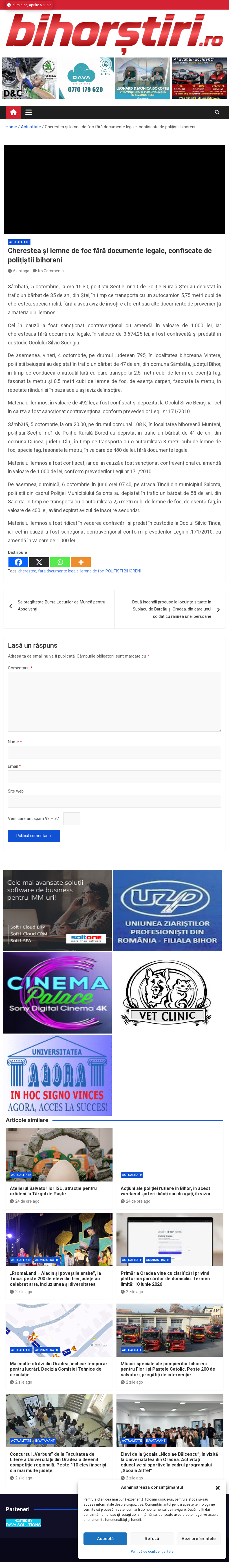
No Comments (51, 271)
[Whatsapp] (60, 562)
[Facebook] (18, 562)
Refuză (152, 1538)
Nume (15, 741)
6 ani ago (18, 271)
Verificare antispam (26, 818)
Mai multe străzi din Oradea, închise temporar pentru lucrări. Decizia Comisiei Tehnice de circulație (58, 1369)
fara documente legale (58, 571)
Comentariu (20, 668)
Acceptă (105, 1538)
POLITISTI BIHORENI (123, 571)
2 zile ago (21, 1291)
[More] (81, 562)
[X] (39, 562)
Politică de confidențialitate (152, 1552)
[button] (218, 1487)
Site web (16, 791)
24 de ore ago (24, 1201)
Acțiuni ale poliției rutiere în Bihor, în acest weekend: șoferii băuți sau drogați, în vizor (166, 1191)
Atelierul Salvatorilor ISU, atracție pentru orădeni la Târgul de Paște (53, 1191)
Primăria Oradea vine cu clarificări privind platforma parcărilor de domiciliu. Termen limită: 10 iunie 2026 (165, 1279)
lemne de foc (92, 571)
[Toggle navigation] (28, 112)
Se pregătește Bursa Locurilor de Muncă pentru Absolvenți (61, 605)
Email (14, 766)
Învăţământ (45, 1440)
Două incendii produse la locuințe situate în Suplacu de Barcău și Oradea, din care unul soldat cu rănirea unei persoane (171, 609)
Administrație (47, 1260)
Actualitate (19, 242)
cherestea (27, 571)
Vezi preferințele (199, 1538)
